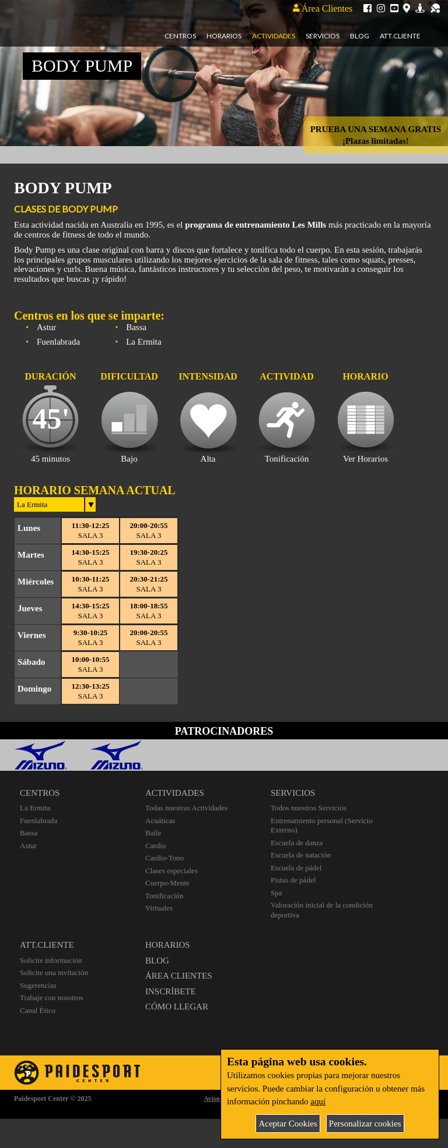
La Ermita (35, 807)
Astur (28, 845)
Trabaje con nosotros (51, 997)
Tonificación (164, 895)
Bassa (28, 832)
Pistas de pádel (293, 880)
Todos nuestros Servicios (308, 807)
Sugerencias (38, 985)
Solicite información (51, 960)
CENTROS (40, 793)
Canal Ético (37, 1010)
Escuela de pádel (296, 867)
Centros (180, 35)
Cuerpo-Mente (167, 882)
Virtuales (159, 907)
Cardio (155, 845)
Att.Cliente (400, 35)
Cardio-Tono (164, 857)
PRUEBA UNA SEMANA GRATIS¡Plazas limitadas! (375, 135)
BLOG (157, 960)
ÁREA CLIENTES (178, 975)
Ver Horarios (365, 458)
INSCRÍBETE (170, 991)
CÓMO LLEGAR (176, 1006)
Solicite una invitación (54, 972)
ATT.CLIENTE (47, 944)
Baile (153, 832)
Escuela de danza (297, 842)
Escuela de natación (301, 855)
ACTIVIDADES (174, 793)
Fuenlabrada (38, 820)
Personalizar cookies (365, 1123)
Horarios (224, 35)
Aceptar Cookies (287, 1123)
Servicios (323, 35)
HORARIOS (167, 944)
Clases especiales (171, 870)
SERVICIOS (293, 793)
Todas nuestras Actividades (186, 807)
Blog (359, 35)
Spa (276, 892)
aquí (318, 1101)
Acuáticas (160, 820)
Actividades (273, 35)
